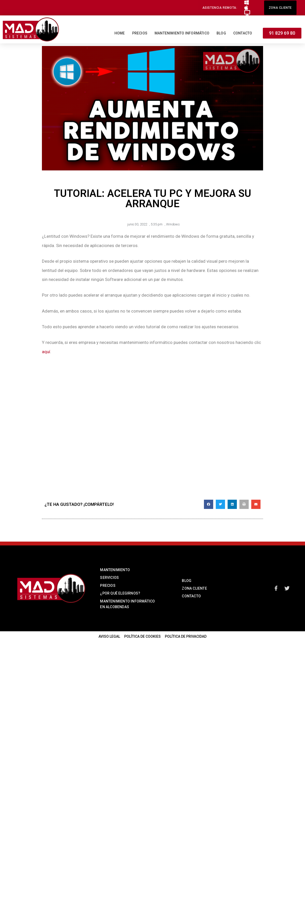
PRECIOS (107, 585)
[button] (220, 8)
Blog (221, 33)
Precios (139, 33)
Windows (173, 224)
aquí (46, 351)
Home (119, 33)
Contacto (242, 33)
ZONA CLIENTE (194, 588)
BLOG (186, 581)
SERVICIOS (109, 578)
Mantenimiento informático (182, 33)
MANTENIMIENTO (115, 570)
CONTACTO (191, 596)
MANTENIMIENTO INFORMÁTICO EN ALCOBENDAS (127, 604)
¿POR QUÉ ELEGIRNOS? (120, 593)
